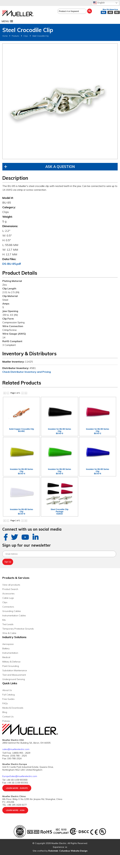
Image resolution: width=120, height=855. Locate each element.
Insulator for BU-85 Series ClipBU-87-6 (97, 471)
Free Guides (8, 699)
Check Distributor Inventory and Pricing (26, 371)
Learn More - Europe (17, 788)
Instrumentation (10, 652)
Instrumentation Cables (14, 615)
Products (15, 36)
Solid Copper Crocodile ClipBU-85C (21, 430)
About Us (7, 690)
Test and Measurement (14, 674)
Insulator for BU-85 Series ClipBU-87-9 (21, 511)
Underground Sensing (13, 679)
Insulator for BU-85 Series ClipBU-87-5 (59, 471)
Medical (6, 657)
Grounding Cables (11, 611)
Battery (6, 648)
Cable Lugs (8, 598)
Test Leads (7, 624)
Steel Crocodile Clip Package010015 (59, 511)
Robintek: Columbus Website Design (68, 850)
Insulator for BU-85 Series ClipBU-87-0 (59, 431)
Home (5, 36)
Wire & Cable (9, 633)
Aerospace (8, 644)
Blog (4, 712)
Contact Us (8, 716)
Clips (25, 36)
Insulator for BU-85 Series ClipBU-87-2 (97, 431)
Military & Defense (11, 661)
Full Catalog (8, 694)
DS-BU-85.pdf (11, 264)
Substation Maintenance (14, 670)
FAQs (5, 703)
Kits (4, 619)
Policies (6, 721)
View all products (11, 584)
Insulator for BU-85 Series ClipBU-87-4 (21, 471)
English (99, 3)
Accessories (8, 593)
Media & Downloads (12, 707)
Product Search (10, 589)
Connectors (8, 606)
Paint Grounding (10, 666)
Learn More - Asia (15, 810)
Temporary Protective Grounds (18, 628)
